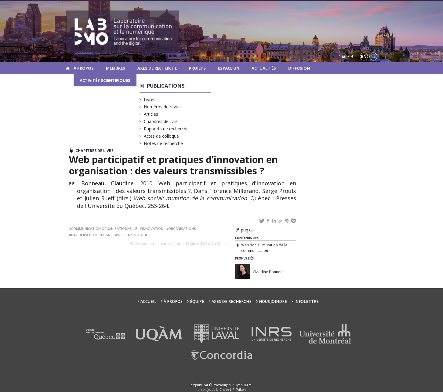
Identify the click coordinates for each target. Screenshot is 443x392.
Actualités (264, 68)
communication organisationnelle (104, 228)
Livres (149, 99)
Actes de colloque (161, 136)
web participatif (132, 235)
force (221, 385)
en (364, 56)
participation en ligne (91, 235)
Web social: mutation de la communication (264, 247)
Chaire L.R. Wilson (233, 389)
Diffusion (299, 68)
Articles (151, 114)
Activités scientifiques (105, 80)
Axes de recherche (157, 68)
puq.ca (247, 230)
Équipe (197, 301)
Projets (197, 68)
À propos (84, 68)
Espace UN (228, 68)
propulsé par (200, 385)
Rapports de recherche (166, 129)
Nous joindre (273, 301)
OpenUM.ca (243, 385)
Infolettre (306, 301)
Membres (115, 68)
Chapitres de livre (161, 121)
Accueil (148, 301)
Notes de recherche (163, 143)
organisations (182, 228)
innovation (152, 228)
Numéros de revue (162, 107)
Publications (166, 85)
